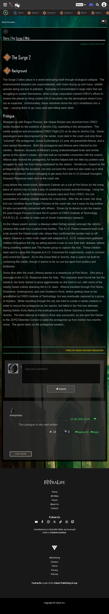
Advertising (54, 558)
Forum (55, 500)
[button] (81, 5)
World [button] (81, 13)
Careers (54, 562)
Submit (61, 389)
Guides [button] (95, 13)
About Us (54, 504)
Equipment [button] (66, 13)
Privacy (54, 570)
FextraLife (37, 583)
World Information (8, 22)
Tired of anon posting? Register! (84, 350)
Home (54, 492)
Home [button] (18, 13)
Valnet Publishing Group (65, 583)
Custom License (58, 532)
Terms (55, 566)
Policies (54, 574)
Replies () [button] (82, 432)
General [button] (33, 13)
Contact (54, 508)
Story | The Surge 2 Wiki (16, 38)
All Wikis (55, 496)
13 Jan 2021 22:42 (80, 419)
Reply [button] (94, 432)
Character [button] (49, 13)
